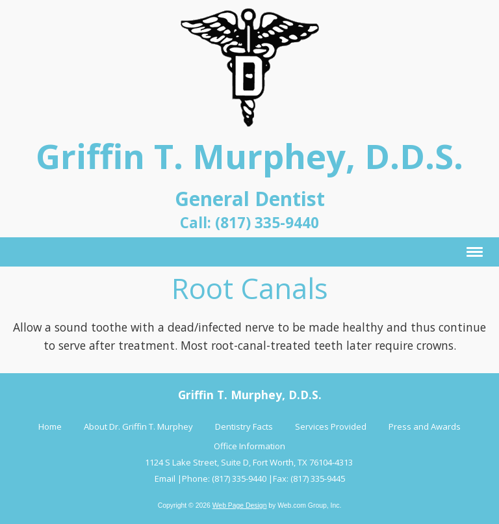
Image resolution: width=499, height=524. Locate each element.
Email (165, 478)
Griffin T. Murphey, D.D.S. (249, 156)
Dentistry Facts (244, 426)
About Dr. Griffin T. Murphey (138, 426)
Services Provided (330, 426)
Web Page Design (239, 505)
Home (50, 426)
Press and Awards (425, 426)
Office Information (249, 446)
